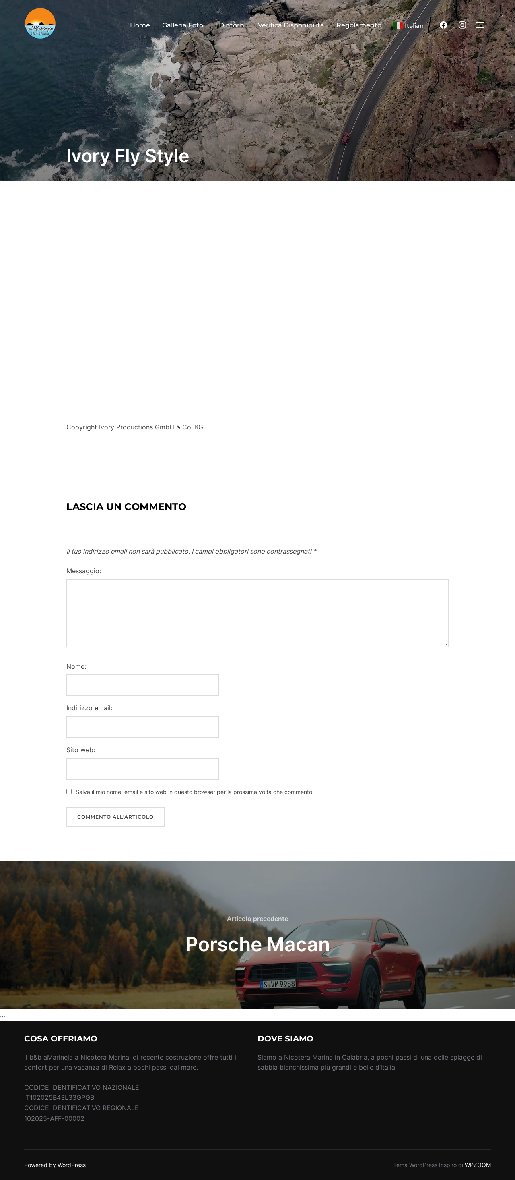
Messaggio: (83, 571)
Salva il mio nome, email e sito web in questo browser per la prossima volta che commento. (195, 791)
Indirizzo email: (89, 708)
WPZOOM (478, 1164)
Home (140, 25)
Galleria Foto (182, 25)
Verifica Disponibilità (291, 25)
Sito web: (80, 750)
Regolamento (358, 25)
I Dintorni (230, 25)
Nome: (76, 666)
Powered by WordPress (55, 1164)
